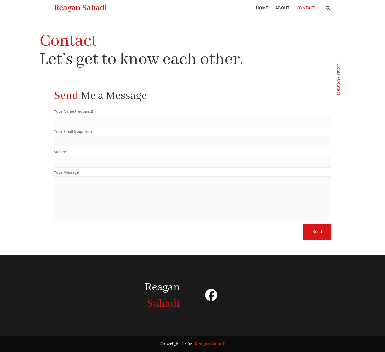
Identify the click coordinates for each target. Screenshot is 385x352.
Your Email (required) (73, 131)
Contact (306, 8)
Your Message (66, 172)
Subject (60, 152)
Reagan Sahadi (80, 8)
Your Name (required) (73, 111)
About (282, 8)
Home (262, 8)
